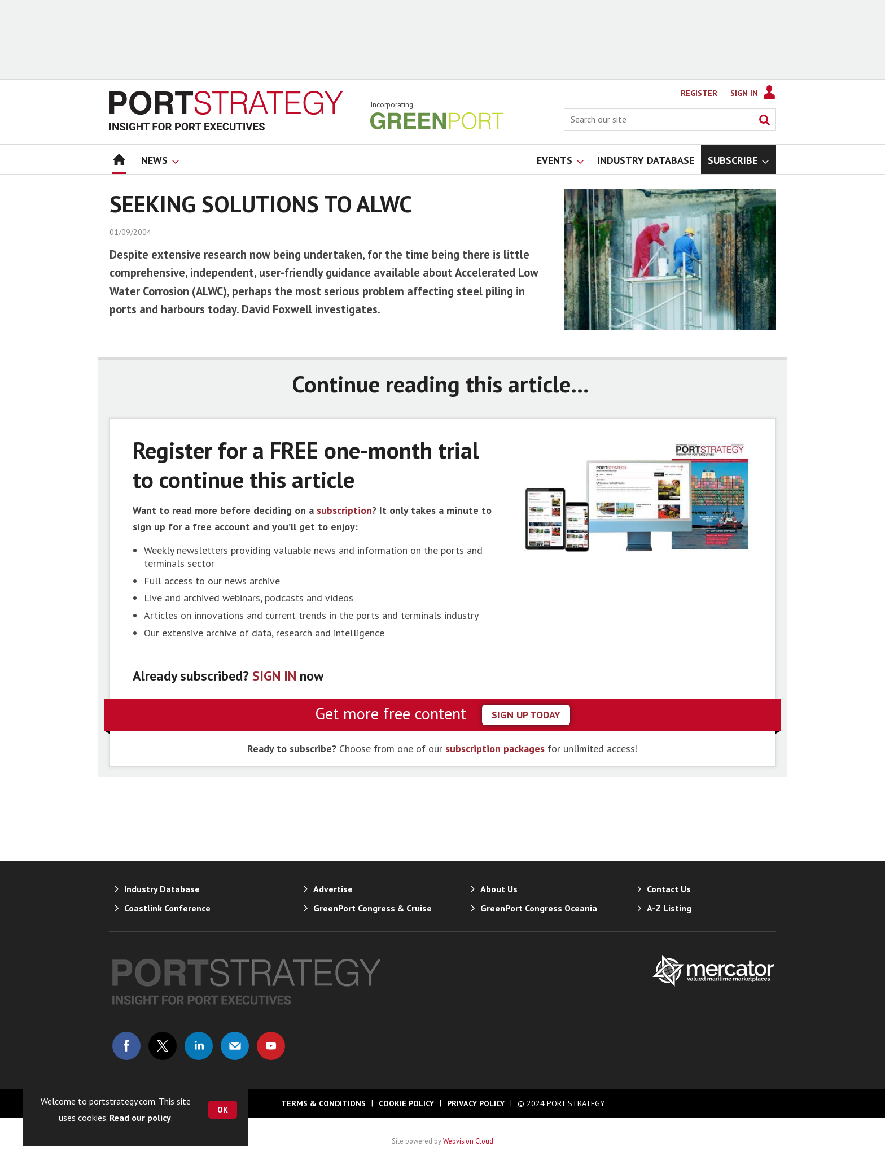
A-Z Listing (669, 908)
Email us (234, 1046)
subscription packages (495, 748)
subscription (344, 510)
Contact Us (669, 889)
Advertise (333, 889)
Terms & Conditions (323, 1103)
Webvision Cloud (468, 1140)
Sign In (744, 93)
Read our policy (140, 1117)
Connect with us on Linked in (198, 1046)
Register (699, 93)
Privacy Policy (476, 1103)
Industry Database (162, 889)
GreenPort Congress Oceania (538, 908)
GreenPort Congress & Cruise (372, 908)
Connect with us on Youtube (271, 1046)
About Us (499, 889)
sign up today (526, 714)
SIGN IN (274, 675)
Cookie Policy (406, 1103)
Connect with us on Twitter (162, 1046)
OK (222, 1110)
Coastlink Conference (167, 908)
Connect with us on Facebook (126, 1046)
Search (764, 120)
